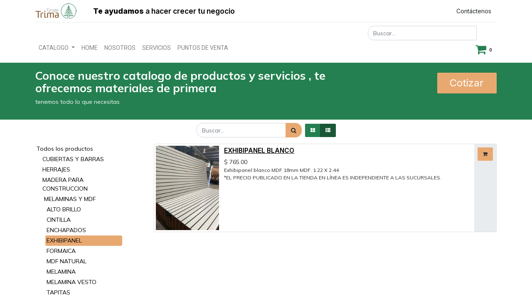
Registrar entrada (412, 11)
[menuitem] (89, 48)
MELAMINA (61, 271)
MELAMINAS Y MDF (70, 199)
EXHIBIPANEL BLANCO (259, 150)
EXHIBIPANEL (64, 240)
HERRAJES (56, 169)
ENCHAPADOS (66, 230)
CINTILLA (59, 219)
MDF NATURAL (66, 261)
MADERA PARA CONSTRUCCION (65, 184)
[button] (485, 154)
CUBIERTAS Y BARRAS (73, 159)
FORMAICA (61, 251)
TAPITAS (58, 292)
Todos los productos (65, 148)
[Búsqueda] (294, 130)
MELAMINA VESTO (71, 282)
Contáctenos (473, 11)
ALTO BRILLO (64, 209)
